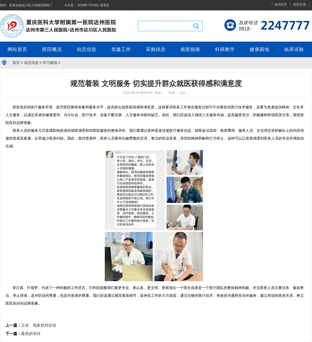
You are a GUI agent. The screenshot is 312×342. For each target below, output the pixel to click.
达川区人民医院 (33, 5)
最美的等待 (31, 333)
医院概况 (52, 49)
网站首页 (17, 49)
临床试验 (294, 49)
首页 (16, 63)
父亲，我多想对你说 (38, 325)
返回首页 (281, 4)
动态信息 (86, 49)
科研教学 (225, 49)
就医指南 (190, 49)
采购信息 (156, 49)
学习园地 (50, 63)
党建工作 (121, 49)
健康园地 (259, 49)
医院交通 (299, 4)
